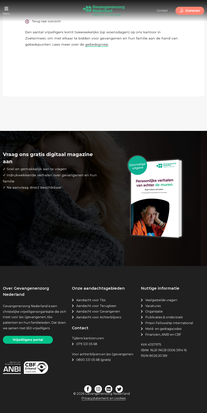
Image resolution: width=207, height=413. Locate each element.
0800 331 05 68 (88, 360)
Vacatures (153, 306)
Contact (162, 10)
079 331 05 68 (86, 344)
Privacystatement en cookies (103, 398)
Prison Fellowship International (169, 323)
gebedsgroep (96, 44)
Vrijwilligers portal (28, 340)
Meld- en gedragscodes (163, 329)
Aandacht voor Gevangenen (98, 311)
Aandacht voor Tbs (90, 300)
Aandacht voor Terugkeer (96, 306)
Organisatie (154, 311)
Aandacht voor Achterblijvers (98, 317)
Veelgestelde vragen (161, 300)
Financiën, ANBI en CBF (163, 334)
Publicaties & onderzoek (164, 317)
